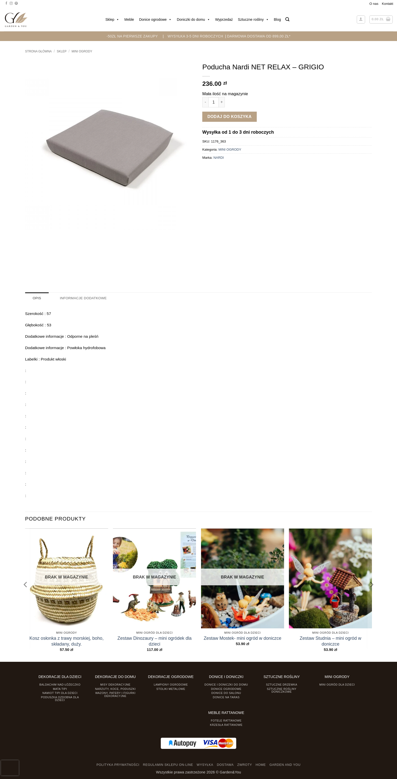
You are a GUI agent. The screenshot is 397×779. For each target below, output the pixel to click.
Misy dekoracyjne (115, 684)
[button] (287, 19)
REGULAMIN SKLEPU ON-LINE (168, 765)
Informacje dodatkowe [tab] (82, 298)
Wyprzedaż (224, 19)
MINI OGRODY (82, 51)
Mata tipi (60, 688)
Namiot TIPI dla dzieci (59, 692)
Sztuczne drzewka (281, 684)
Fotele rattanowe (226, 720)
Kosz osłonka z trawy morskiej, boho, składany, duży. (66, 640)
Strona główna (38, 51)
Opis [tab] (37, 298)
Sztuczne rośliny (253, 19)
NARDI (218, 157)
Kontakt (387, 4)
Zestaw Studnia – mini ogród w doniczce (330, 640)
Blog (277, 19)
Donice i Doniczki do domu (226, 684)
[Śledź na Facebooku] (6, 3)
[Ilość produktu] (213, 102)
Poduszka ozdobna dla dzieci (60, 698)
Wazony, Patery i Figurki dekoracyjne (115, 694)
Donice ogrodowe (155, 19)
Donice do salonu (226, 692)
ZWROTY (244, 765)
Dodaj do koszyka (229, 116)
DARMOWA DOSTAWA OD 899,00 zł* (259, 36)
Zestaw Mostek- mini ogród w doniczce (242, 638)
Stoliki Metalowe (170, 688)
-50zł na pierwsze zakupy (132, 36)
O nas (373, 4)
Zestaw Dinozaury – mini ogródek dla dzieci (154, 640)
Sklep (112, 19)
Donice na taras (226, 696)
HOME (261, 765)
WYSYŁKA (205, 765)
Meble (129, 19)
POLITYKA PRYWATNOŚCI (117, 765)
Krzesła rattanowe (226, 724)
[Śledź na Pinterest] (16, 3)
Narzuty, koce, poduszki (115, 688)
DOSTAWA (225, 765)
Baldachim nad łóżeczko (60, 684)
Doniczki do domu (193, 19)
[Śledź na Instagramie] (11, 3)
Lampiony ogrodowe (171, 684)
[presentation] (10, 767)
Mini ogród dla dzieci (337, 684)
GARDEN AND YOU (285, 765)
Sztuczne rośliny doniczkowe (281, 690)
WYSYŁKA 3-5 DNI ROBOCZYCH (195, 36)
